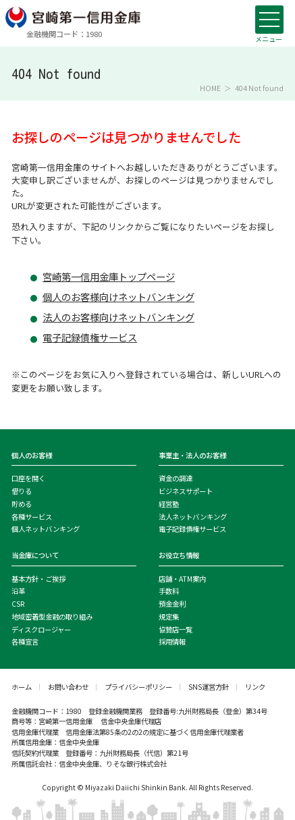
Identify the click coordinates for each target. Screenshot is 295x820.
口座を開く (28, 478)
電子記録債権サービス (90, 337)
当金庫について (35, 555)
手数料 (169, 591)
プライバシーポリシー (138, 687)
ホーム (21, 687)
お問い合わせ (68, 687)
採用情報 (172, 641)
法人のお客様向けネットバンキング (118, 317)
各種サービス (31, 517)
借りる (21, 491)
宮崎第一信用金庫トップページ (109, 276)
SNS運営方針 (208, 687)
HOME (210, 88)
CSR (17, 604)
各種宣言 (24, 641)
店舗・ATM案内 (182, 579)
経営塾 (169, 504)
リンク (255, 687)
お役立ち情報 (179, 555)
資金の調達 (175, 478)
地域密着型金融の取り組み (51, 616)
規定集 (169, 616)
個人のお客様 (31, 455)
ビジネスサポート (186, 491)
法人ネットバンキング (193, 517)
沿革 (18, 591)
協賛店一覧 (175, 629)
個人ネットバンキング (45, 529)
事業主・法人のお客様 (192, 455)
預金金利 (172, 604)
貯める (21, 504)
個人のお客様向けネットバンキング (118, 297)
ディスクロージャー (41, 629)
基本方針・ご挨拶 (38, 579)
